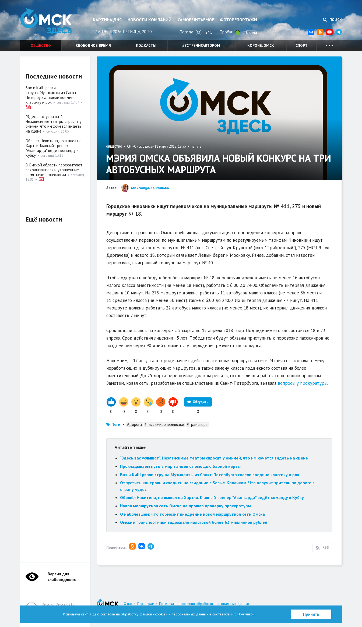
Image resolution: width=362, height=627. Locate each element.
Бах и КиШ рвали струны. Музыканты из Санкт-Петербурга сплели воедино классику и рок (209, 474)
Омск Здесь (47, 22)
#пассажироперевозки (164, 424)
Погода (186, 31)
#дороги (134, 424)
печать (196, 146)
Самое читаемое (196, 19)
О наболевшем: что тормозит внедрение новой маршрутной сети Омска (192, 514)
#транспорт (197, 424)
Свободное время (93, 45)
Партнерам (145, 603)
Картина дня (107, 19)
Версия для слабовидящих (62, 576)
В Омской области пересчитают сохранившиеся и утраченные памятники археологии (54, 169)
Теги (116, 424)
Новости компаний (149, 19)
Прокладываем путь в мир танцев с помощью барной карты (180, 466)
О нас (128, 603)
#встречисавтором (201, 45)
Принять (311, 614)
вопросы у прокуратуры (302, 383)
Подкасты (146, 45)
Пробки (226, 31)
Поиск (332, 19)
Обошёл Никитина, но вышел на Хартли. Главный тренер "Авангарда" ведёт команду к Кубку (212, 497)
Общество (41, 45)
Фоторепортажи (238, 19)
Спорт (302, 45)
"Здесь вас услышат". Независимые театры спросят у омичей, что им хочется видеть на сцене (214, 458)
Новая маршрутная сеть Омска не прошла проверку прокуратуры (186, 505)
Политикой (246, 614)
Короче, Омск (260, 45)
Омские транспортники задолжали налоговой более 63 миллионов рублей (193, 522)
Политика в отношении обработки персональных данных (204, 603)
